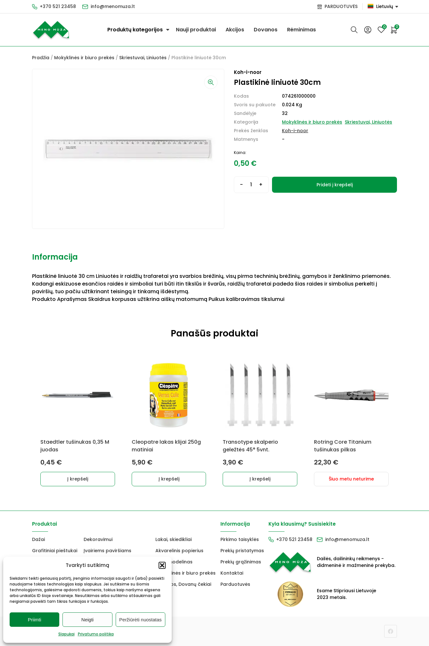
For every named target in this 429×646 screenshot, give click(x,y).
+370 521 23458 (58, 6)
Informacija (55, 257)
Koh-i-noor (295, 130)
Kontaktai (231, 573)
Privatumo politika (96, 634)
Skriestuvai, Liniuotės (143, 57)
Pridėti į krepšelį (335, 185)
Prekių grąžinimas (240, 562)
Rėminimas (301, 29)
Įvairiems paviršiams (107, 550)
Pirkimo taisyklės (239, 539)
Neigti (87, 619)
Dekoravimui (98, 539)
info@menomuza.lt (113, 6)
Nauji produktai (196, 29)
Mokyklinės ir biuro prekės (84, 57)
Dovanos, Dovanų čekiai (183, 584)
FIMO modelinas (174, 562)
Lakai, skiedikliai (173, 539)
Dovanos (265, 29)
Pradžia (40, 57)
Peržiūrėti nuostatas (140, 619)
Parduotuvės (235, 584)
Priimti (34, 619)
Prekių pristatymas (242, 550)
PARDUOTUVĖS (341, 6)
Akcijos (235, 29)
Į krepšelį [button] (77, 479)
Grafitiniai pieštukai (54, 550)
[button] (162, 565)
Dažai (38, 539)
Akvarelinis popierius (179, 550)
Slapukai (66, 634)
